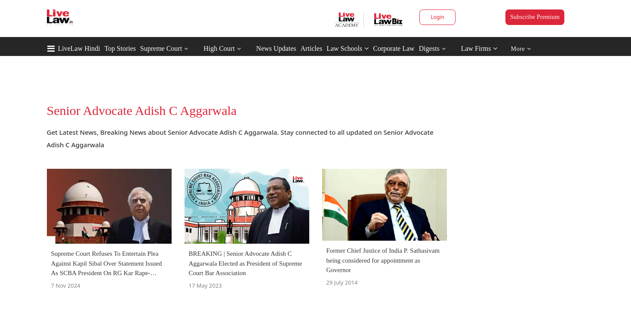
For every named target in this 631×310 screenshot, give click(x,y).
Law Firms (479, 48)
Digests (429, 48)
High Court (218, 48)
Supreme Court (161, 48)
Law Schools (347, 48)
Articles (311, 48)
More (521, 49)
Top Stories (120, 48)
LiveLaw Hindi (79, 48)
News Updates (276, 48)
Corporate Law (393, 48)
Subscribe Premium (535, 17)
